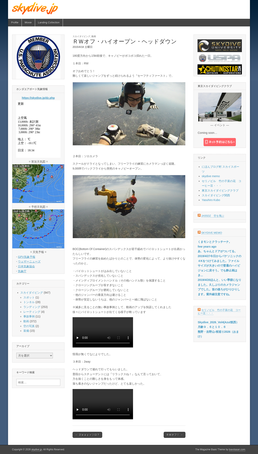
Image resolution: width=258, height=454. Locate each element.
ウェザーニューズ (29, 261)
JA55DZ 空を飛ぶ (212, 215)
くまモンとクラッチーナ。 (215, 241)
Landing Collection (49, 22)
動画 (94, 36)
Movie (28, 22)
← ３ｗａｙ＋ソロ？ (87, 434)
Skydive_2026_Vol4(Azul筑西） (218, 322)
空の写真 (29, 326)
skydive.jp (36, 449)
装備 (26, 330)
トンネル (29, 302)
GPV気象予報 (26, 256)
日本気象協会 (26, 266)
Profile (15, 22)
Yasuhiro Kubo (211, 200)
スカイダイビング (81, 36)
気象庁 (22, 271)
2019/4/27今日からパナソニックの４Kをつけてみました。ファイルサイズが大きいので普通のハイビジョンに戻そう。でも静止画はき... (219, 265)
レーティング (31, 311)
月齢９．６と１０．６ (212, 326)
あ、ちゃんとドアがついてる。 (217, 251)
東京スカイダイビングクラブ (220, 190)
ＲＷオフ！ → (174, 434)
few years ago (207, 246)
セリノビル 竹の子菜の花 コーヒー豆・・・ (219, 312)
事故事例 (29, 316)
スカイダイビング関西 (216, 195)
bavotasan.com (237, 449)
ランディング (31, 307)
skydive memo (211, 176)
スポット (29, 297)
